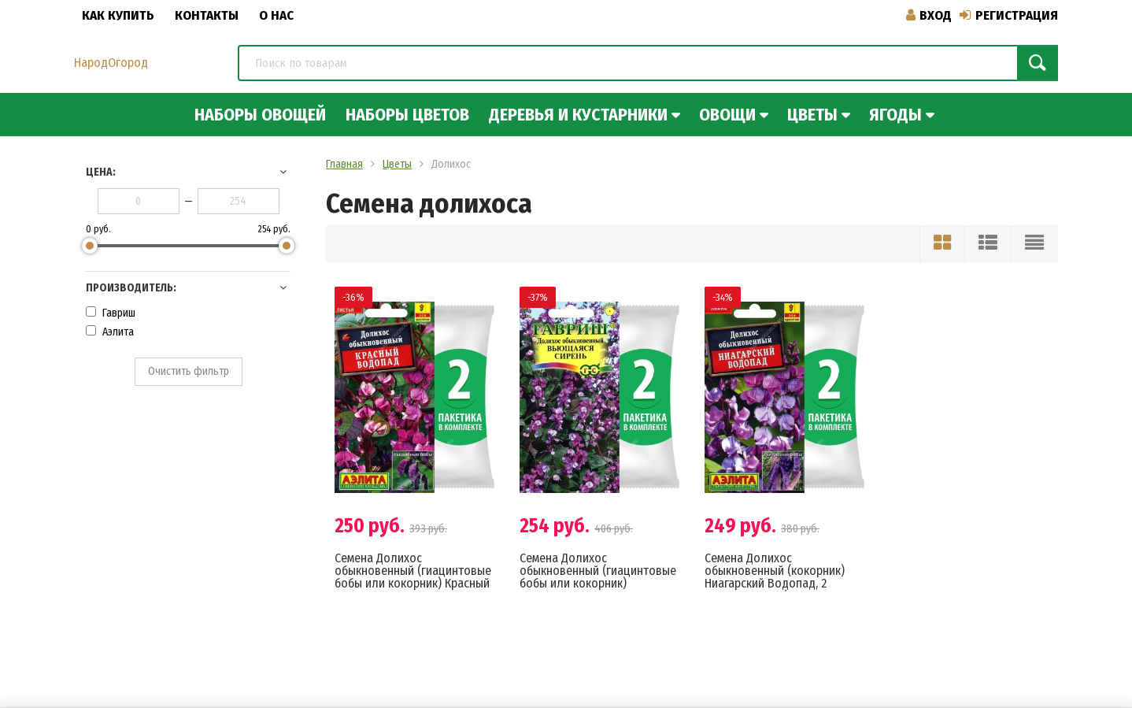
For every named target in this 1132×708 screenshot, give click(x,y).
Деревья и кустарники (578, 114)
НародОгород (111, 62)
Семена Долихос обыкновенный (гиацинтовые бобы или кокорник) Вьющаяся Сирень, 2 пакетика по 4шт (598, 583)
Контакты (207, 15)
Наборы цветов (407, 114)
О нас (276, 15)
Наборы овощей (260, 114)
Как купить (118, 15)
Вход (929, 15)
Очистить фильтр (188, 371)
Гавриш (110, 313)
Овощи (727, 114)
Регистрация (1009, 15)
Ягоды (895, 114)
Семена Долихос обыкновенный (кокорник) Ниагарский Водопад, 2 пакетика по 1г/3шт (775, 576)
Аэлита (110, 332)
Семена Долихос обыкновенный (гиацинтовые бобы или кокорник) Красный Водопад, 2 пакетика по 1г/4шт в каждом (413, 583)
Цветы (812, 114)
